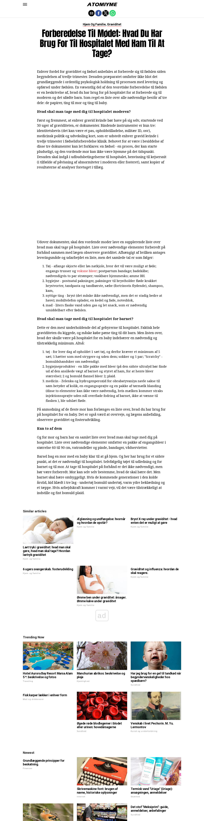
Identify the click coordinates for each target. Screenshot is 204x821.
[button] (25, 4)
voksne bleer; (87, 271)
